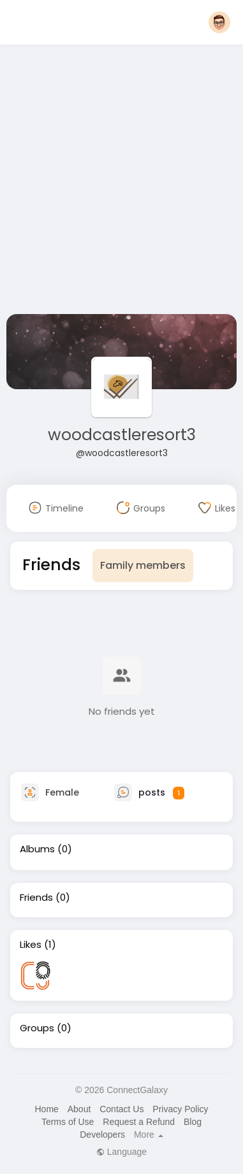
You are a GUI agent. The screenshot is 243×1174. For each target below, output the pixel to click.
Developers (102, 1134)
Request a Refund (139, 1122)
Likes (30, 945)
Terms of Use (67, 1122)
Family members (143, 565)
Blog (193, 1122)
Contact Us (121, 1109)
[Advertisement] (119, 181)
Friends (36, 897)
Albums (37, 849)
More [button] (148, 1134)
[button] (219, 22)
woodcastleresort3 (122, 435)
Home (46, 1109)
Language (121, 1151)
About (79, 1109)
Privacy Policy (180, 1109)
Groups (37, 1028)
